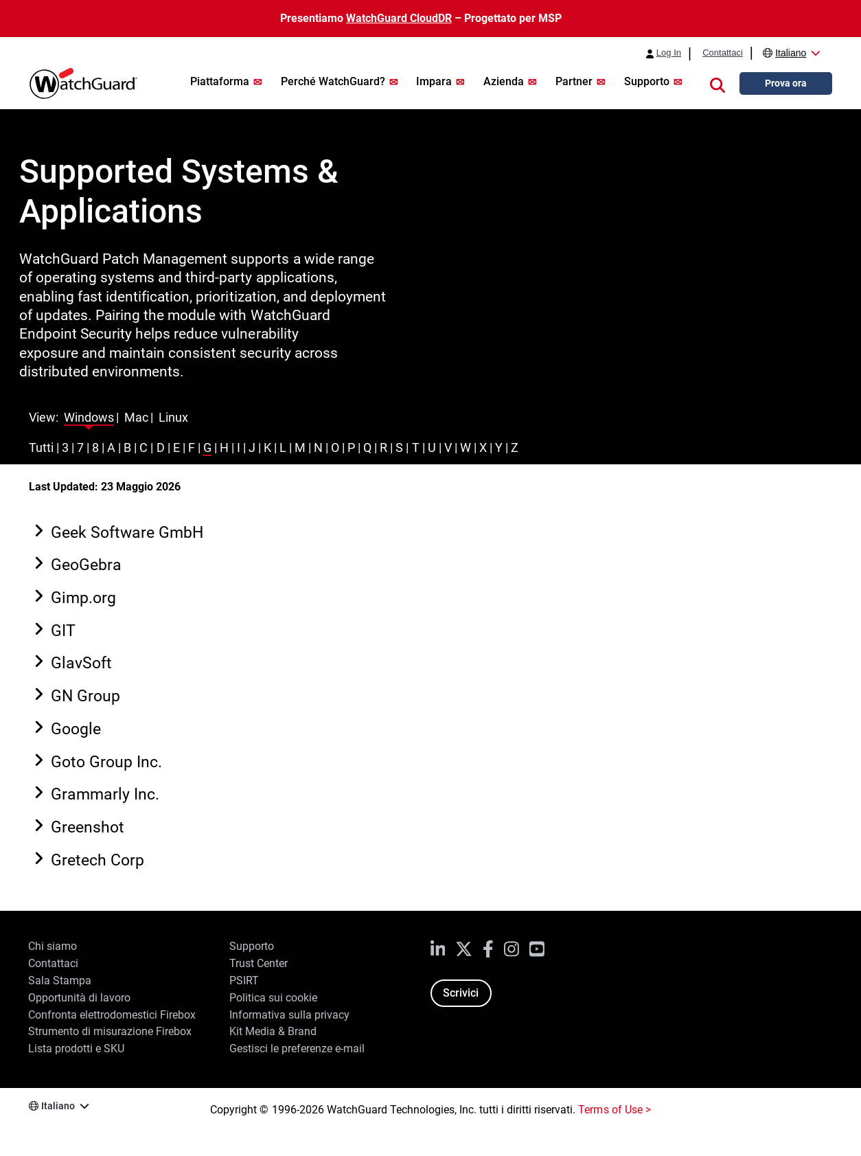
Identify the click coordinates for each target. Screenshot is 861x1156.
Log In (668, 53)
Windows (89, 417)
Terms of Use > (614, 1109)
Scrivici (461, 992)
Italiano (790, 52)
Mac (136, 417)
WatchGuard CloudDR (399, 18)
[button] (717, 84)
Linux (173, 417)
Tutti (41, 447)
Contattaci (722, 53)
